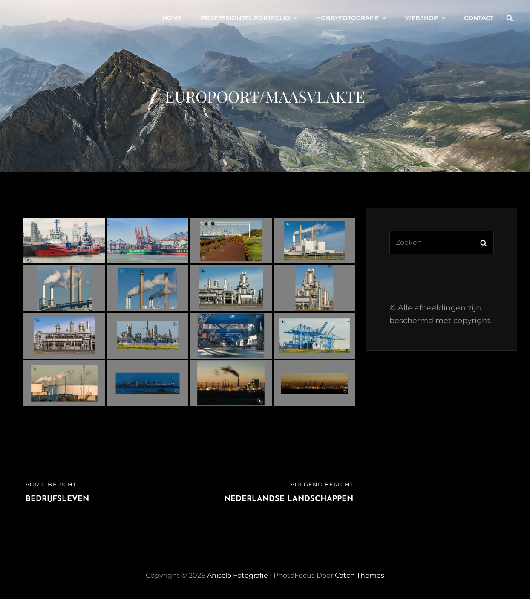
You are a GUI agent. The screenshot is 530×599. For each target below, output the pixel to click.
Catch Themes (359, 575)
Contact (478, 18)
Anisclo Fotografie (237, 575)
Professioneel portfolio (250, 18)
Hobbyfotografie (352, 18)
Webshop (426, 18)
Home (171, 18)
